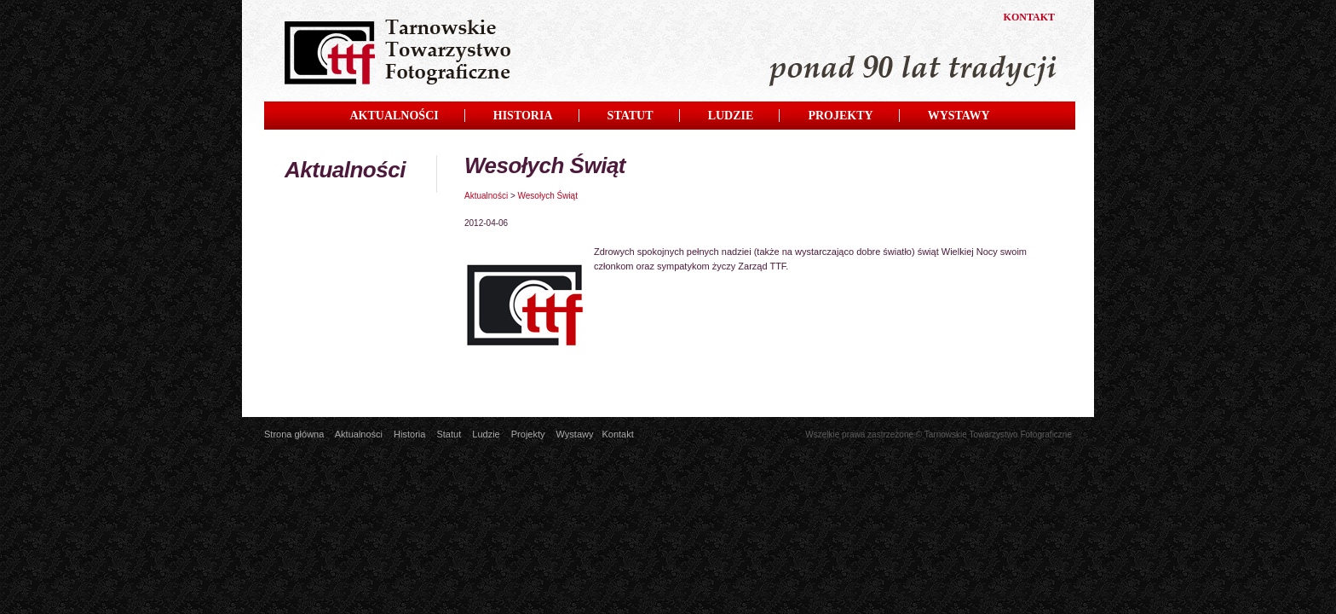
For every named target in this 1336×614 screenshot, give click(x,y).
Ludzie (485, 434)
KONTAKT (1029, 17)
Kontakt (617, 434)
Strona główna (294, 434)
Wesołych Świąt (548, 195)
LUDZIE (731, 115)
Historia (409, 434)
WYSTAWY (959, 115)
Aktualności (486, 195)
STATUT (631, 115)
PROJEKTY (840, 115)
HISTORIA (523, 115)
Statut (448, 434)
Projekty (528, 434)
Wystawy (575, 434)
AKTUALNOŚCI (393, 115)
